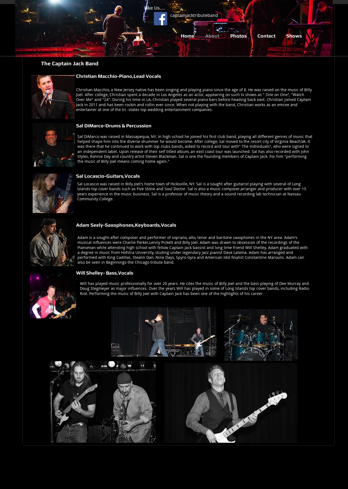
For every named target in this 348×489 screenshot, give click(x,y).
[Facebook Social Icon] (160, 18)
